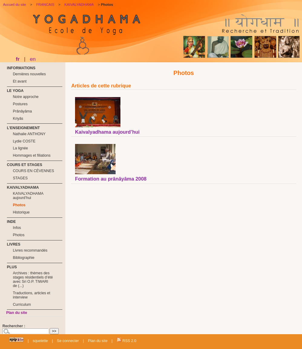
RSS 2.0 (126, 340)
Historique (21, 212)
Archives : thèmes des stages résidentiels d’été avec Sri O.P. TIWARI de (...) (33, 279)
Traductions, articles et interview (31, 295)
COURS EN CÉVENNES (33, 171)
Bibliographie (23, 258)
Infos (17, 228)
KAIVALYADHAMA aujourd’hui (28, 195)
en (33, 59)
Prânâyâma (22, 111)
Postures (20, 104)
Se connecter (68, 341)
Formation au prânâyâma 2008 (110, 178)
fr (17, 59)
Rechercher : (13, 326)
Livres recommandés (30, 250)
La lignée (20, 148)
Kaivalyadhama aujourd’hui (107, 132)
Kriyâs (18, 118)
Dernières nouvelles (29, 74)
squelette (40, 341)
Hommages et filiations (32, 155)
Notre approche (25, 97)
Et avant (19, 81)
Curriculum (22, 304)
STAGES (20, 178)
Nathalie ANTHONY (29, 134)
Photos (19, 205)
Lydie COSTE (24, 141)
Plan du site (16, 313)
